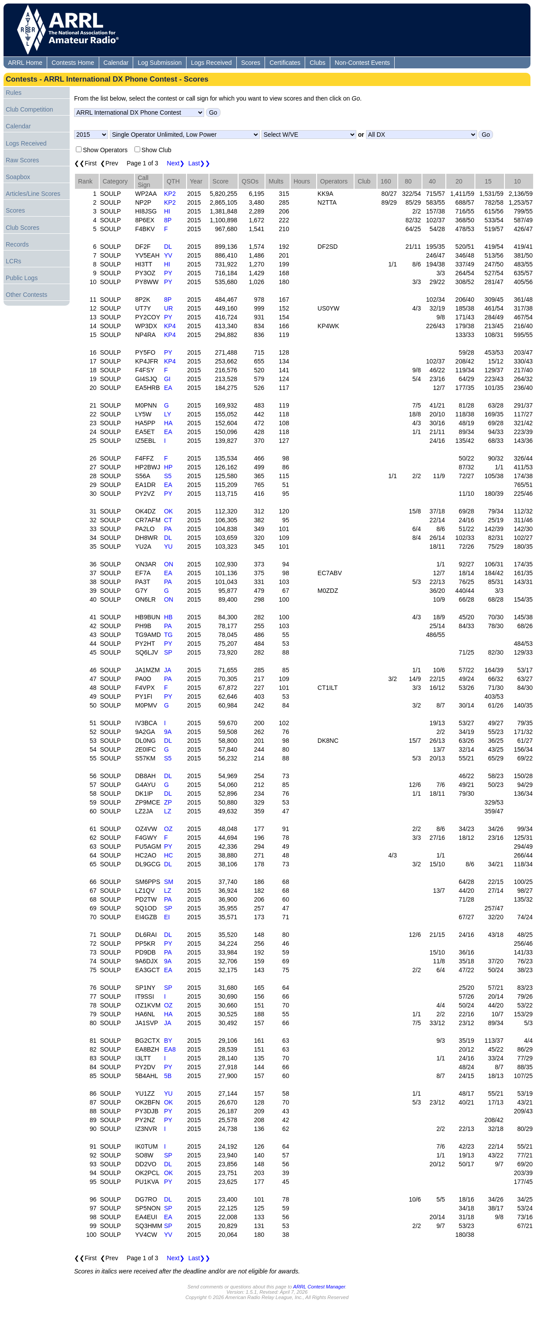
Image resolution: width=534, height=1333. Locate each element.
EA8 (170, 1049)
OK (168, 511)
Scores (251, 62)
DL (168, 246)
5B (168, 1075)
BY (168, 1040)
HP (168, 467)
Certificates (284, 62)
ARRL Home (25, 62)
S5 (168, 475)
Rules (14, 92)
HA (168, 423)
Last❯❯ (199, 163)
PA (168, 528)
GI (167, 378)
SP (168, 652)
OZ (168, 828)
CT (168, 520)
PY (168, 273)
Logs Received (211, 62)
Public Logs (21, 277)
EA (168, 387)
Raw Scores (22, 160)
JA (167, 670)
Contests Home (73, 62)
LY (167, 414)
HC (168, 855)
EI (167, 917)
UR (168, 308)
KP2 (170, 193)
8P (168, 220)
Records (17, 244)
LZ (167, 811)
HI (167, 211)
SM (168, 881)
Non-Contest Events (362, 62)
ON (168, 564)
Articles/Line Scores (33, 193)
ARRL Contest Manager (319, 1286)
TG (168, 634)
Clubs (317, 62)
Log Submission (160, 62)
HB (168, 617)
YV (168, 255)
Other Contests (26, 294)
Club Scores (22, 227)
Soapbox (18, 176)
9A (168, 731)
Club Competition (29, 109)
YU (168, 546)
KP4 (170, 326)
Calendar (116, 62)
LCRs (13, 261)
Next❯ (176, 163)
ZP (168, 802)
